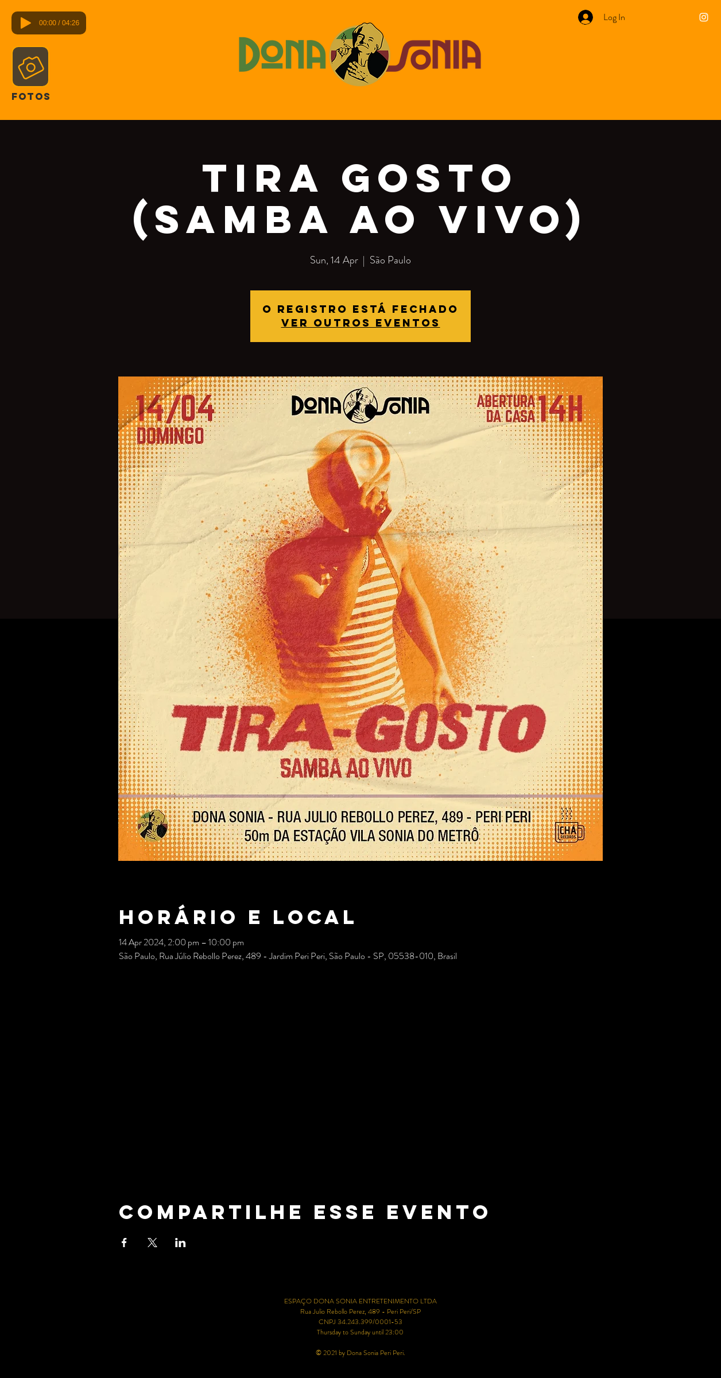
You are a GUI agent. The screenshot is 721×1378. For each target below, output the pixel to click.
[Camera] (30, 66)
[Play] (26, 23)
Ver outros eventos (360, 322)
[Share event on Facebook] (124, 1242)
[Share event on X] (152, 1242)
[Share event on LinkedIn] (180, 1242)
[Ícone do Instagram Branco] (704, 17)
